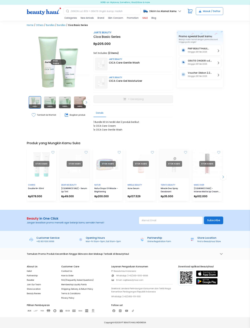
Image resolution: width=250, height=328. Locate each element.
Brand (101, 17)
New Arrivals (87, 17)
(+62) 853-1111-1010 (131, 296)
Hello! (29, 271)
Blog (153, 17)
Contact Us (66, 271)
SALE (145, 17)
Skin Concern (115, 17)
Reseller (30, 280)
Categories (70, 17)
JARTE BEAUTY (102, 32)
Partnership (32, 275)
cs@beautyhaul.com (133, 280)
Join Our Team (34, 284)
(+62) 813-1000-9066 (137, 275)
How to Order (67, 275)
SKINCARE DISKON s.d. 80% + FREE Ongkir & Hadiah (125, 2)
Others (40, 25)
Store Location (34, 289)
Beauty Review (34, 293)
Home (30, 25)
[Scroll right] (86, 102)
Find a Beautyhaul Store (209, 241)
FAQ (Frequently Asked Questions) (77, 280)
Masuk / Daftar (210, 11)
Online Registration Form (159, 241)
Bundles (50, 25)
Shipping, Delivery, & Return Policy (77, 289)
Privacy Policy (67, 298)
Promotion (133, 17)
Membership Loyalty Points (74, 284)
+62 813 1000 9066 (45, 241)
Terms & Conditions (71, 293)
